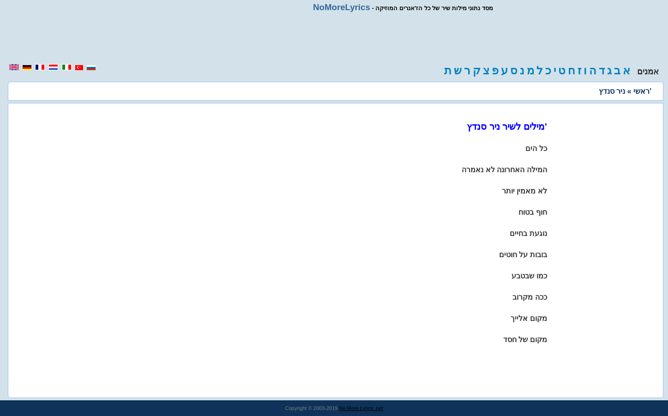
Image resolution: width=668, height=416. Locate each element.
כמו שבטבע (529, 276)
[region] (334, 38)
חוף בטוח (532, 212)
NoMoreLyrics (341, 7)
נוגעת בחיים (528, 233)
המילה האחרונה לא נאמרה (504, 170)
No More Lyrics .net (361, 408)
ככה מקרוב (529, 297)
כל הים (536, 148)
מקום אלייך (529, 318)
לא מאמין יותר (524, 191)
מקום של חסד (525, 340)
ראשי (641, 91)
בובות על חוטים (523, 255)
